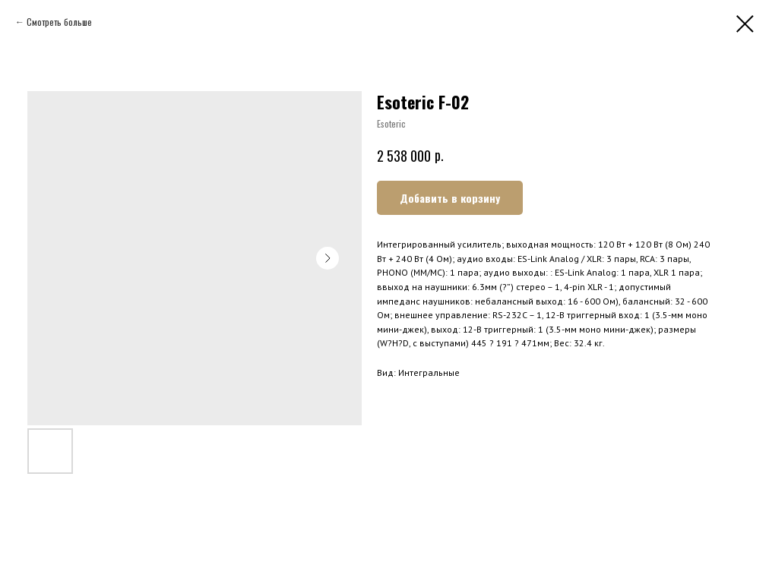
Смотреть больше (59, 21)
